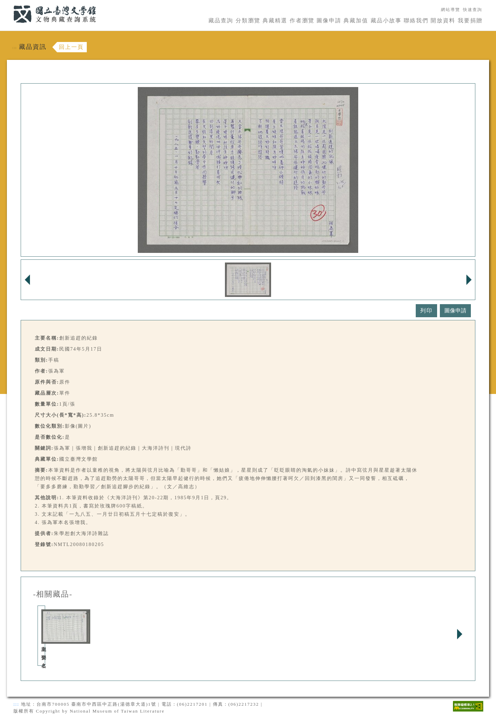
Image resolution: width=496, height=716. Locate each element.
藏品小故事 (386, 20)
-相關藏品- (53, 594)
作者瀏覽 (302, 20)
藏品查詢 (220, 20)
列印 (426, 310)
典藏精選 (274, 20)
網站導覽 (450, 9)
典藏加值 (355, 20)
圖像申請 (329, 20)
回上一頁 (71, 47)
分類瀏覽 (248, 20)
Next (459, 634)
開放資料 (443, 20)
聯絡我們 (416, 20)
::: (9, 4)
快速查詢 (472, 9)
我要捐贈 (470, 20)
